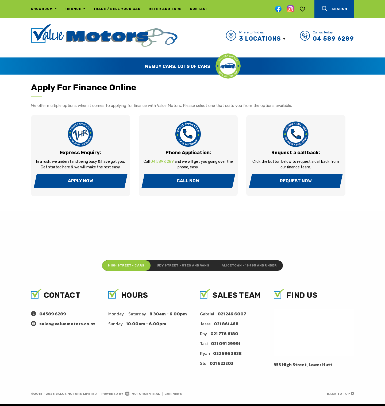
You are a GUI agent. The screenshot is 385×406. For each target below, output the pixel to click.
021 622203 (221, 365)
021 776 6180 (224, 335)
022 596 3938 (227, 355)
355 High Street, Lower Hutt (303, 367)
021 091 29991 (225, 345)
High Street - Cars (114, 267)
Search (334, 8)
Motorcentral (142, 396)
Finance (74, 9)
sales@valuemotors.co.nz (67, 326)
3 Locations (260, 38)
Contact (199, 9)
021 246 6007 (232, 316)
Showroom (43, 9)
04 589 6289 (333, 38)
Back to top (340, 396)
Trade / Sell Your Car (117, 9)
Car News (173, 396)
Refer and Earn (165, 9)
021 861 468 (226, 326)
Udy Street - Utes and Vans (182, 267)
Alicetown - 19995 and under (261, 267)
